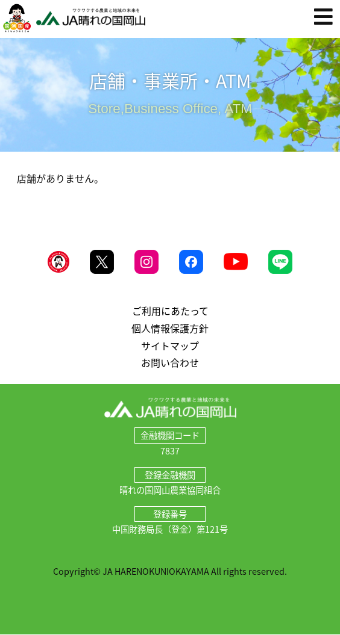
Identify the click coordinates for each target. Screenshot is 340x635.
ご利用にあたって (170, 310)
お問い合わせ (170, 362)
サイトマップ (170, 345)
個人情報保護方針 (170, 328)
